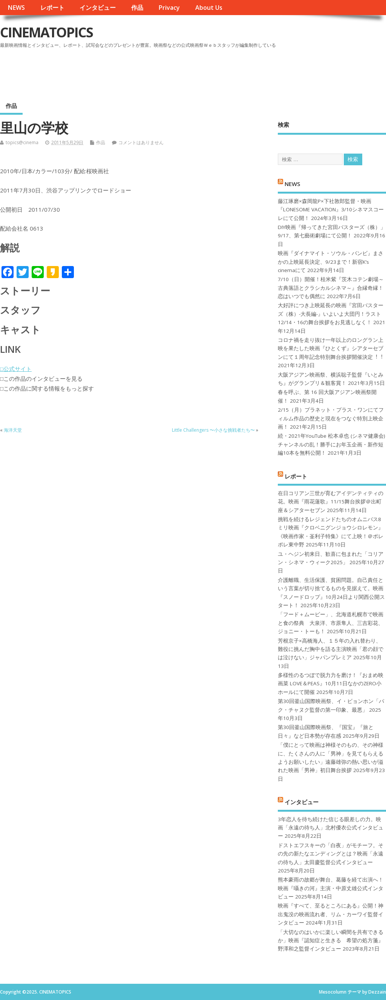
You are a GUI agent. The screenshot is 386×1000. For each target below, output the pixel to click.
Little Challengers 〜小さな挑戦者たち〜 (213, 430)
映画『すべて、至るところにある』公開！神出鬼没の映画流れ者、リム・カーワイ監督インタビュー (330, 914)
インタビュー (98, 7)
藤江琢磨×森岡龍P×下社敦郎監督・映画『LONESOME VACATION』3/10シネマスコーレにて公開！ (331, 210)
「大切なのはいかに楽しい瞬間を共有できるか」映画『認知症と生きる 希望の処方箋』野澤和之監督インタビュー (330, 940)
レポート (52, 7)
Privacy (169, 7)
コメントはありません (141, 142)
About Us (208, 7)
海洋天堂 (13, 430)
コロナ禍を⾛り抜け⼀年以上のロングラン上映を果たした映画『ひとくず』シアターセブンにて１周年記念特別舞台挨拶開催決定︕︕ (330, 348)
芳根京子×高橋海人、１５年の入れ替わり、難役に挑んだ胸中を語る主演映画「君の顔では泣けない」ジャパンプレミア (330, 649)
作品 (137, 7)
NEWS (16, 7)
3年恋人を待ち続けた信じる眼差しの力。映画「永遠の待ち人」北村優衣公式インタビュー (330, 828)
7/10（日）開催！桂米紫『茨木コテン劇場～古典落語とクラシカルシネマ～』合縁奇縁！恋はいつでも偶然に (331, 288)
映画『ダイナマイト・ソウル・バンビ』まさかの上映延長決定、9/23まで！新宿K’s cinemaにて (330, 262)
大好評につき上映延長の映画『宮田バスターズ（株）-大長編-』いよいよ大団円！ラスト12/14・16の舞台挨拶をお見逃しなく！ (330, 314)
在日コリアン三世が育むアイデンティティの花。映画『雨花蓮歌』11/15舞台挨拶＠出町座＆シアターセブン (330, 502)
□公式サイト (16, 368)
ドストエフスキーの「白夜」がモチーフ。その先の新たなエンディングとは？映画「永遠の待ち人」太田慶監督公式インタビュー (330, 854)
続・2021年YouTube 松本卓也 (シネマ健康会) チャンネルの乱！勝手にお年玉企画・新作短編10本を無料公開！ (331, 444)
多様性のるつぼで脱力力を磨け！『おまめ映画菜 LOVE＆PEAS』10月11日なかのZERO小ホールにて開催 (330, 683)
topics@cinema (22, 142)
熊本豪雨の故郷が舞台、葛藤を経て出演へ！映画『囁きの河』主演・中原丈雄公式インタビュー (330, 888)
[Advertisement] (242, 71)
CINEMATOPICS (46, 32)
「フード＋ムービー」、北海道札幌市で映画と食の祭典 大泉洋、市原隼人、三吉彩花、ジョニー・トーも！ (330, 623)
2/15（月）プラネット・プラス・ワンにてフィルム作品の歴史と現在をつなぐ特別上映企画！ (331, 418)
